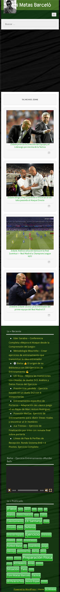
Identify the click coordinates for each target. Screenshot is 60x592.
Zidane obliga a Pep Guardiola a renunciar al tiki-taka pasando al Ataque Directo (30, 199)
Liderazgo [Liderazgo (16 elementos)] (11, 551)
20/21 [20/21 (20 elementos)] (27, 509)
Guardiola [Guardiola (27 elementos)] (34, 546)
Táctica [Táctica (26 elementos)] (36, 575)
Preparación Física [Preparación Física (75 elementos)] (37, 557)
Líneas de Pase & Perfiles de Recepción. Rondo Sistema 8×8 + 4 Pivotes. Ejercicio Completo (27, 442)
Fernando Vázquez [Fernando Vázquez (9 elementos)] (30, 541)
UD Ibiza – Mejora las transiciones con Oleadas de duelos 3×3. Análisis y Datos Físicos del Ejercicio (30, 380)
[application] (30, 479)
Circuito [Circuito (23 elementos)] (11, 527)
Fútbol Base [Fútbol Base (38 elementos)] (14, 546)
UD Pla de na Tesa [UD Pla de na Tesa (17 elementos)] (15, 581)
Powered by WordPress (25, 589)
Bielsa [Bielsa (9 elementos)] (36, 515)
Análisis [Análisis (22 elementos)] (11, 514)
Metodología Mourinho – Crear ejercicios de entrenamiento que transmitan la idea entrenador (28, 355)
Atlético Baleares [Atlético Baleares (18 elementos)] (25, 514)
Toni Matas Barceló (30, 5)
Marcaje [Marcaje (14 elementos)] (35, 551)
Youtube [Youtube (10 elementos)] (44, 582)
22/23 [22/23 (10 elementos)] (34, 509)
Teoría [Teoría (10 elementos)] (31, 570)
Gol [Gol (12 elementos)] (25, 546)
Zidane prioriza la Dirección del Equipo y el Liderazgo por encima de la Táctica (30, 145)
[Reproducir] (9, 490)
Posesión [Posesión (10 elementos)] (17, 558)
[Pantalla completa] (50, 490)
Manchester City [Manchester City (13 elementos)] (24, 551)
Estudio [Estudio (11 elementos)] (19, 541)
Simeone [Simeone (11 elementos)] (39, 564)
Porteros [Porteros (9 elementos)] (10, 558)
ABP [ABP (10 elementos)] (45, 509)
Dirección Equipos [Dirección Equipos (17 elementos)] (15, 534)
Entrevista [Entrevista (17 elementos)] (46, 534)
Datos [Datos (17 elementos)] (20, 527)
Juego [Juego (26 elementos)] (45, 546)
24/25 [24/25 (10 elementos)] (40, 509)
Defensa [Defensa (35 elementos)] (30, 527)
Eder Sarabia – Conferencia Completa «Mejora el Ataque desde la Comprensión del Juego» (29, 342)
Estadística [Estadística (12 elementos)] (11, 540)
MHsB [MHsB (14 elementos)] (43, 551)
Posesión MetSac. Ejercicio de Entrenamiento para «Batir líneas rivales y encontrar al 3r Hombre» (31, 417)
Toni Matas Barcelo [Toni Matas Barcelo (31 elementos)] (18, 575)
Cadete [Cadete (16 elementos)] (43, 515)
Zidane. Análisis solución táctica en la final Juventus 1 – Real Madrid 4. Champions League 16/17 (30, 253)
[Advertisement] (30, 61)
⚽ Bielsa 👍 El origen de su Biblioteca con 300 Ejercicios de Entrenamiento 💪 (26, 367)
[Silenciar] (46, 490)
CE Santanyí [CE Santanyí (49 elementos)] (33, 521)
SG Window (50, 589)
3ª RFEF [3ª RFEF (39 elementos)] (11, 509)
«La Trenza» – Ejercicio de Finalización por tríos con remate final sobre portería (29, 430)
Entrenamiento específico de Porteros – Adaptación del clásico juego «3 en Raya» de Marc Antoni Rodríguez (30, 405)
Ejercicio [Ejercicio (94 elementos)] (32, 534)
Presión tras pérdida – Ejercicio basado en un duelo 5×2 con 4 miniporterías (28, 392)
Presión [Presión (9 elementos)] (9, 564)
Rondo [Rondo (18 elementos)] (31, 563)
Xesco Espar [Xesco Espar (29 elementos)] (32, 581)
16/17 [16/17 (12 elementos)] (20, 509)
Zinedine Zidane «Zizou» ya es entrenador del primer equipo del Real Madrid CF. (29, 308)
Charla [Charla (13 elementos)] (46, 521)
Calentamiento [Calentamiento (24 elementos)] (15, 521)
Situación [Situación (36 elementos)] (13, 569)
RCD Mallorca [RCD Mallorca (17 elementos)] (20, 563)
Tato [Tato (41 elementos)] (24, 569)
